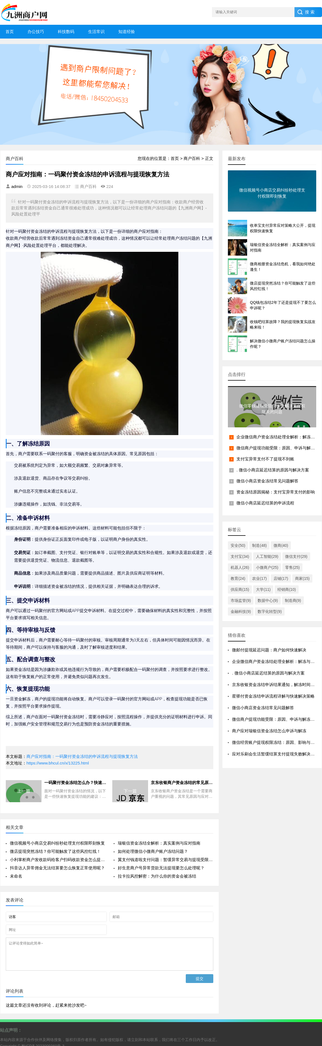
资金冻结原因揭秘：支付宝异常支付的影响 (275, 492)
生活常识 (96, 31)
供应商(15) (240, 589)
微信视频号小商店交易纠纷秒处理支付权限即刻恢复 (57, 843)
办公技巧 (36, 31)
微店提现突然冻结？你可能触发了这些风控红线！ (55, 851)
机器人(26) (240, 567)
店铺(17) (281, 578)
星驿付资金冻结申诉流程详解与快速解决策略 (273, 696)
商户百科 (192, 158)
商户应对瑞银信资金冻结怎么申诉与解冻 (269, 730)
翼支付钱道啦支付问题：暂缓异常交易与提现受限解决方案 (165, 859)
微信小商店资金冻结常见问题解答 (267, 481)
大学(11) (263, 589)
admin (17, 186)
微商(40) (281, 545)
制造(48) (259, 545)
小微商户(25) (267, 567)
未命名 (16, 876)
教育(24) (238, 578)
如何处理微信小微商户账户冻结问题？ (153, 851)
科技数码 (66, 31)
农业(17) (259, 578)
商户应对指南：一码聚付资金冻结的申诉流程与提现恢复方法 (82, 756)
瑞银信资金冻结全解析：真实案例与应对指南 (159, 843)
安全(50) (238, 545)
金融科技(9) (241, 611)
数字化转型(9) (270, 611)
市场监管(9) (241, 600)
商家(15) (302, 578)
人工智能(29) (267, 556)
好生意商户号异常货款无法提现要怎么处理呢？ (161, 867)
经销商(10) (286, 589)
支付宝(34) (240, 556)
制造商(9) (293, 600)
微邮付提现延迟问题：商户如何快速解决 (269, 650)
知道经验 (126, 31)
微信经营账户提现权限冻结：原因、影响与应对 (275, 742)
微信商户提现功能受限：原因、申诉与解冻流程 (275, 719)
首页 (10, 31)
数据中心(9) (268, 600)
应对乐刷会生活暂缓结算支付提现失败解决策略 (275, 754)
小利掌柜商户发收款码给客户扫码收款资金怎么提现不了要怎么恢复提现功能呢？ (57, 859)
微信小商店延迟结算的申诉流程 (265, 503)
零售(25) (292, 567)
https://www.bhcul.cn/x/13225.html (57, 763)
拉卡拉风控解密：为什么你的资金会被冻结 (157, 876)
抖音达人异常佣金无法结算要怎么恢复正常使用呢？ (57, 867)
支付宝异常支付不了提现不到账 (265, 459)
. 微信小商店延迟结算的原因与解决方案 (272, 470)
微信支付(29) (296, 556)
